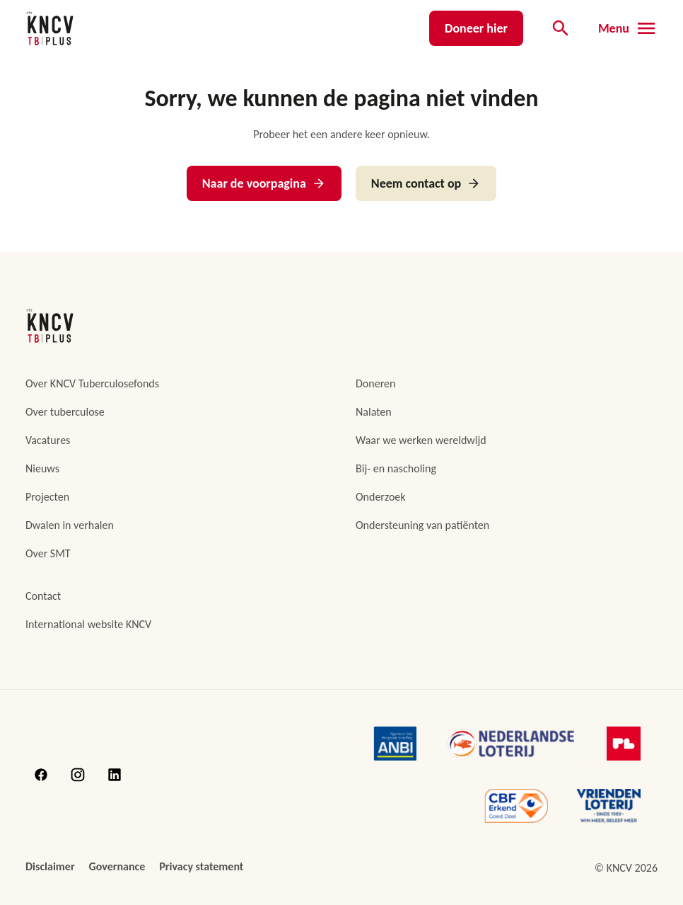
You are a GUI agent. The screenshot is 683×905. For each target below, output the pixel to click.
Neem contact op (426, 183)
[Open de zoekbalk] (560, 28)
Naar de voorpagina (264, 183)
